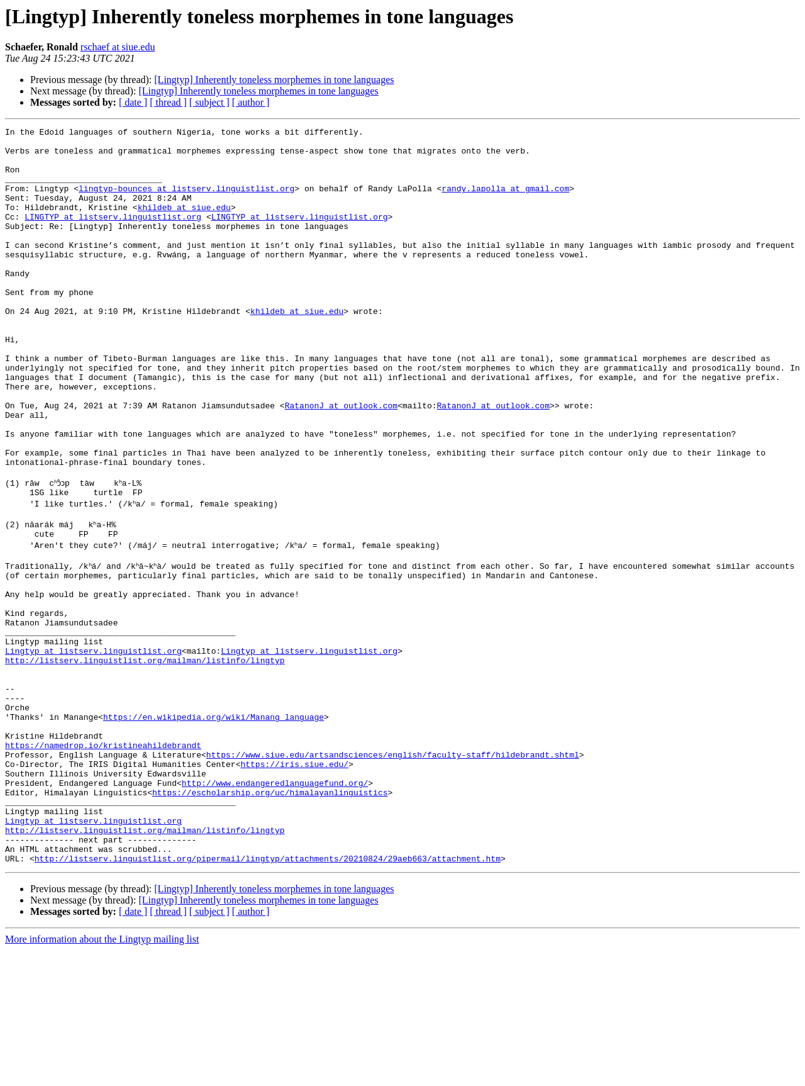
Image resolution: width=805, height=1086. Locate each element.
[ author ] (251, 102)
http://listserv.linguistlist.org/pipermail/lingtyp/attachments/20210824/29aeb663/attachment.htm (268, 994)
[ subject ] (209, 102)
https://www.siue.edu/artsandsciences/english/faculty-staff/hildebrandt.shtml (392, 869)
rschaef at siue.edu (117, 47)
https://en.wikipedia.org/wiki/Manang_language (213, 824)
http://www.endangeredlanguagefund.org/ (275, 903)
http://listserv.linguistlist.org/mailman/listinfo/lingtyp (145, 756)
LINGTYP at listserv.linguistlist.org (113, 235)
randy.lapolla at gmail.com (505, 201)
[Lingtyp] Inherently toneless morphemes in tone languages (274, 79)
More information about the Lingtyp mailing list (102, 1075)
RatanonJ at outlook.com (341, 461)
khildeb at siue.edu (184, 224)
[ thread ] (168, 102)
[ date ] (133, 102)
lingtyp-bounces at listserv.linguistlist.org (186, 201)
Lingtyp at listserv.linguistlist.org (93, 745)
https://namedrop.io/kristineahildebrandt (103, 858)
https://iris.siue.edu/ (294, 881)
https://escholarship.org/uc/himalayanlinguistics (269, 915)
